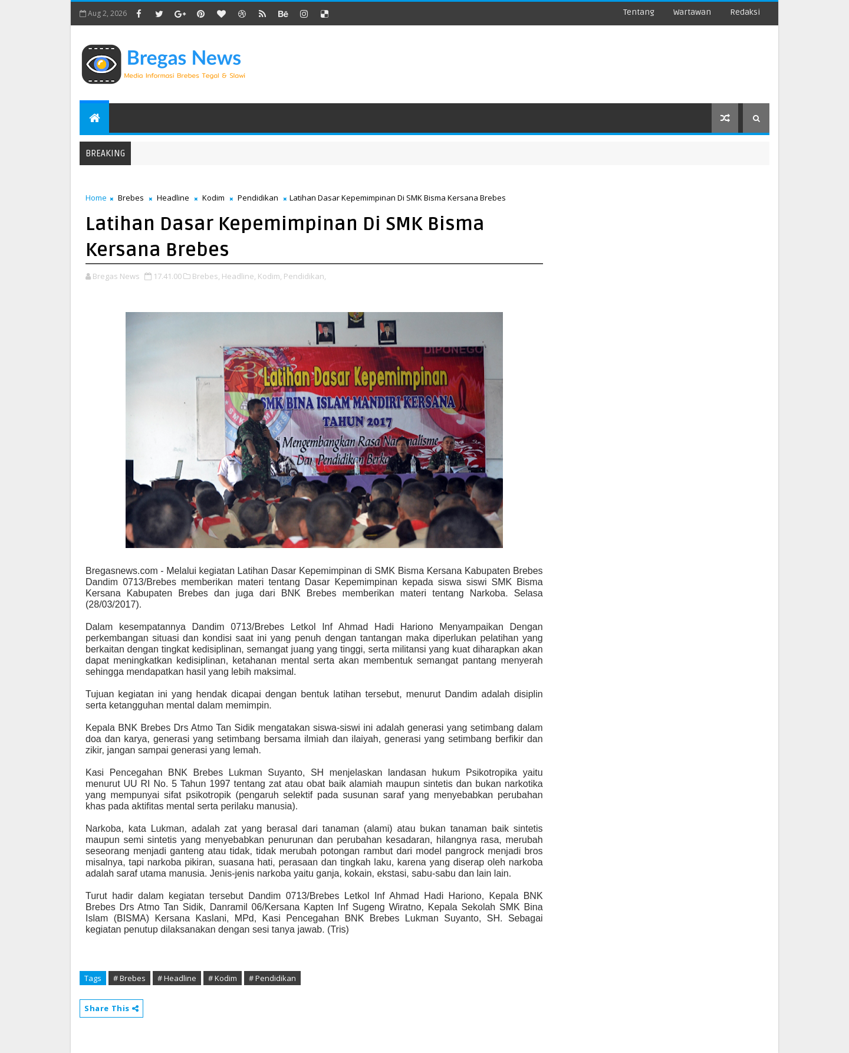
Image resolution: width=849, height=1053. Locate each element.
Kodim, (270, 276)
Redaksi (745, 12)
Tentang (638, 12)
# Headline (176, 978)
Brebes (131, 197)
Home (96, 197)
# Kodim (222, 978)
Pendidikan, (305, 276)
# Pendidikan (272, 978)
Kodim (213, 197)
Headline (173, 197)
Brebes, (206, 276)
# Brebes (129, 978)
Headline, (239, 276)
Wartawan (692, 12)
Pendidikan (258, 197)
